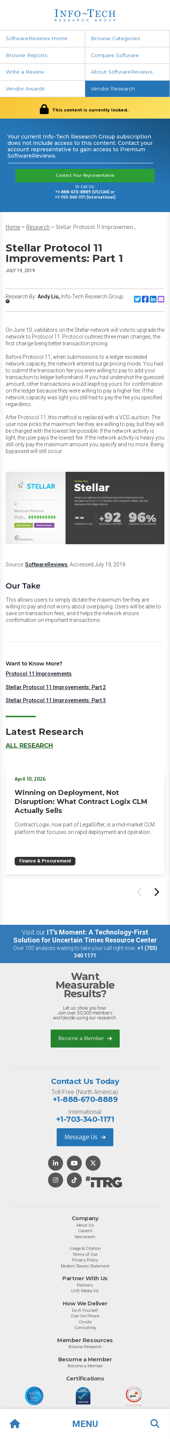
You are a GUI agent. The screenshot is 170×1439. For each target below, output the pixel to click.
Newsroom (85, 1236)
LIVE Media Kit (85, 1290)
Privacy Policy (85, 1260)
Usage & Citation (85, 1248)
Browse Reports (26, 55)
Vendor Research (113, 89)
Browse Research (85, 1346)
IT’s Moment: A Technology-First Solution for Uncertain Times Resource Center (85, 936)
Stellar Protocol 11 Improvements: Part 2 (56, 687)
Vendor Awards (25, 89)
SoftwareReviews (46, 564)
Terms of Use (85, 1254)
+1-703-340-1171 (85, 1119)
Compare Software (115, 55)
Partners (85, 1285)
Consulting (85, 1327)
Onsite (85, 1322)
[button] (85, 1424)
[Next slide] (156, 892)
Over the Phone (85, 1316)
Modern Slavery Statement (85, 1266)
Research (38, 227)
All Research (29, 745)
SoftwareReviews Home (37, 38)
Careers (85, 1230)
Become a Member (85, 1038)
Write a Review (25, 72)
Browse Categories (115, 38)
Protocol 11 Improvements (39, 674)
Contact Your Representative (85, 175)
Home (13, 227)
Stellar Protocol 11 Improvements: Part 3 (56, 700)
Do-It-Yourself (85, 1310)
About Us (85, 1225)
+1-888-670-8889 (85, 1099)
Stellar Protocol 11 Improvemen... (96, 227)
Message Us (85, 1137)
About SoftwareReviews (121, 72)
